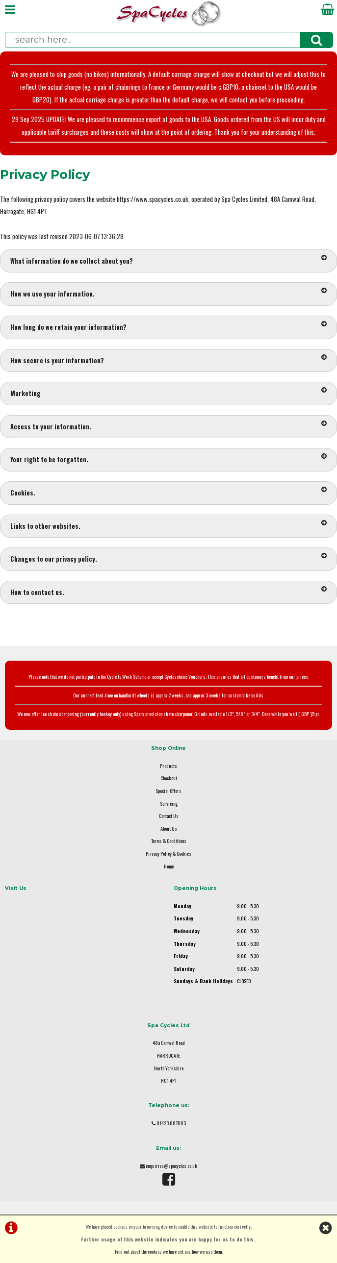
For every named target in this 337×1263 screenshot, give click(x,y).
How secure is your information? (168, 359)
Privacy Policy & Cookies (168, 853)
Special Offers (168, 790)
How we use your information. (168, 293)
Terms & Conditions (168, 840)
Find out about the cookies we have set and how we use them (168, 1251)
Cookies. (168, 492)
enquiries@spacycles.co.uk (171, 1165)
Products (168, 765)
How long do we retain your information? (168, 326)
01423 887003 (171, 1123)
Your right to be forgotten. (168, 458)
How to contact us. (168, 591)
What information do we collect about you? (168, 260)
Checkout (168, 778)
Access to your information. (168, 426)
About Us (168, 828)
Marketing (168, 392)
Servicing (169, 803)
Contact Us (169, 815)
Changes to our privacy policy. (168, 558)
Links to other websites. (168, 525)
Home (169, 866)
